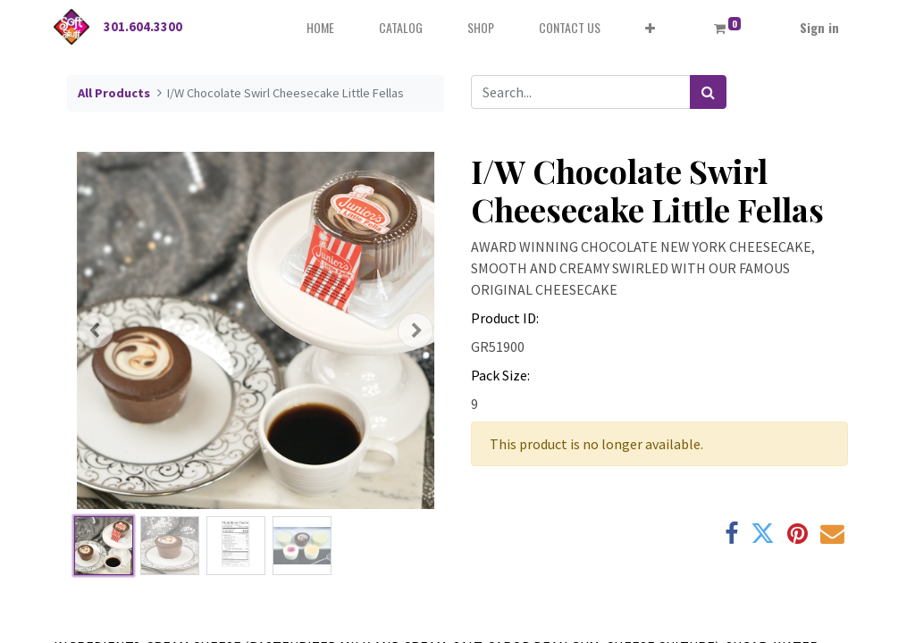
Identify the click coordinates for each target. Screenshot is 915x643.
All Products (114, 93)
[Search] (708, 92)
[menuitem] (320, 27)
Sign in (819, 27)
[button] (650, 27)
